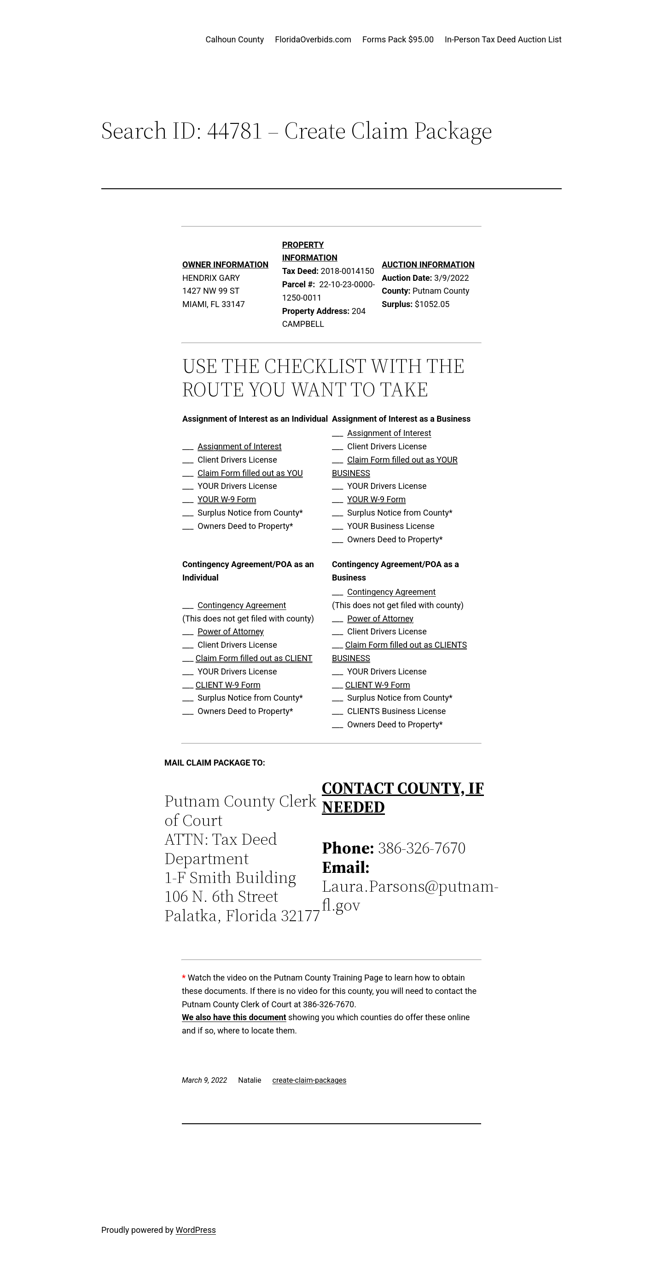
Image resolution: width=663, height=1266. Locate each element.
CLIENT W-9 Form (228, 685)
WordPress (196, 1230)
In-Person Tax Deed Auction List (503, 39)
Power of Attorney (231, 631)
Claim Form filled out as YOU (250, 473)
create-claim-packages (310, 1080)
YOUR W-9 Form (227, 499)
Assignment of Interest (239, 446)
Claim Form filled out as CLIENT (254, 658)
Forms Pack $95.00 (398, 39)
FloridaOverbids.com (313, 39)
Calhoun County (235, 39)
